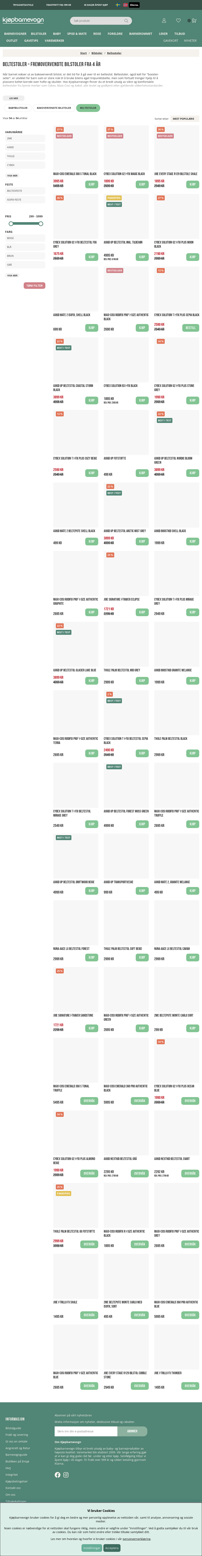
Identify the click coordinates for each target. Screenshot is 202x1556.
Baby (57, 34)
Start (83, 53)
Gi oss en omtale (16, 1441)
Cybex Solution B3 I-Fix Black (120, 386)
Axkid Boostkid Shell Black (170, 531)
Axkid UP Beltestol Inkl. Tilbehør (123, 242)
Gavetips (31, 41)
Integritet (12, 1474)
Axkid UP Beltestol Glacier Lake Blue (74, 670)
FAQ (8, 1468)
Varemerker (54, 41)
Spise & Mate (77, 34)
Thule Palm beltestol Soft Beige (123, 949)
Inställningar (91, 1548)
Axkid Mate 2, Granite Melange (172, 882)
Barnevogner (15, 34)
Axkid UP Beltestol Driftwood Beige (73, 882)
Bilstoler (38, 34)
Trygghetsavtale (23, 4)
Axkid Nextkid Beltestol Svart (172, 1159)
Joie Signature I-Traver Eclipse (122, 599)
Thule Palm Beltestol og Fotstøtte (74, 1231)
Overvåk (89, 1101)
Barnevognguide (16, 1454)
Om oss (10, 1494)
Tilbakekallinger (16, 1501)
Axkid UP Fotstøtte (115, 458)
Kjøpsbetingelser (17, 1481)
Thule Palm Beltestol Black (170, 739)
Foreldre (115, 34)
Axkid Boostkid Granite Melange (173, 670)
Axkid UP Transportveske (118, 882)
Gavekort (170, 41)
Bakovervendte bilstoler (54, 108)
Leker (163, 34)
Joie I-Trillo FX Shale (65, 1302)
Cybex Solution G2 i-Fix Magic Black (124, 174)
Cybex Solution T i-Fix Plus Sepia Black (176, 315)
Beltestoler (114, 53)
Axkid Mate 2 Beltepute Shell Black (74, 531)
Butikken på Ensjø (17, 1461)
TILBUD (179, 34)
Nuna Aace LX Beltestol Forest (71, 949)
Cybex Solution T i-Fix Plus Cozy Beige (75, 458)
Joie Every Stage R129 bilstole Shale (175, 174)
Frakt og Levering (17, 1435)
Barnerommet (140, 34)
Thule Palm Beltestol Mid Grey (122, 670)
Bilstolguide (13, 1428)
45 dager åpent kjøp (96, 4)
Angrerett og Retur (18, 1448)
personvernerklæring (137, 1539)
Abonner (132, 1431)
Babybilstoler (17, 108)
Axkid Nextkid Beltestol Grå (120, 1159)
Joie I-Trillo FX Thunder (167, 1373)
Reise (97, 34)
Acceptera (112, 1548)
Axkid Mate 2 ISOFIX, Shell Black (71, 315)
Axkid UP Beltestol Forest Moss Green (126, 811)
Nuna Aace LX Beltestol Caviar (172, 949)
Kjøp (142, 257)
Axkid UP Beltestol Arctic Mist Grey (125, 531)
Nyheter (190, 41)
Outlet (12, 41)
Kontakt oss (13, 1488)
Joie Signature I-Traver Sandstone (73, 1015)
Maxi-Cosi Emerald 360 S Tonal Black (74, 174)
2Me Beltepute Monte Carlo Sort (173, 1015)
